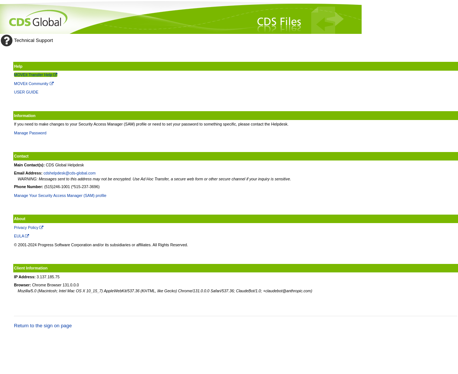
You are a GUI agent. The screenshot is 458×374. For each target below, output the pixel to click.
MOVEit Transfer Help (35, 75)
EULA (21, 236)
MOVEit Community (34, 83)
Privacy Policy (28, 227)
